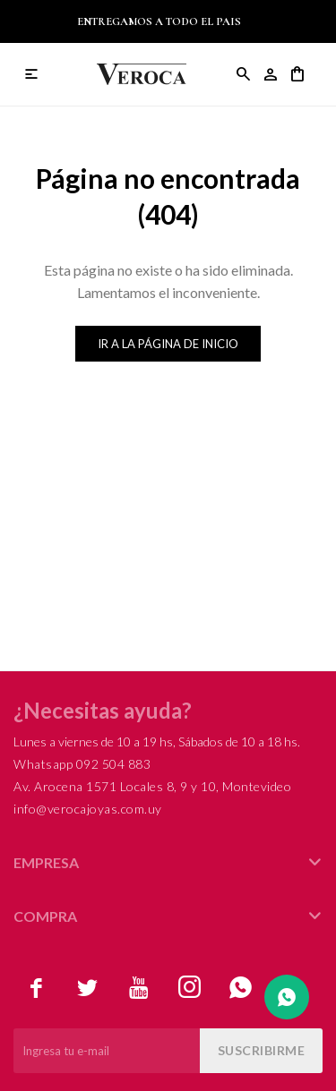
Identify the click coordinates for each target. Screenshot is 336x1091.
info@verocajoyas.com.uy (87, 808)
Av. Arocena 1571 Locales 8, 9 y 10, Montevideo (152, 786)
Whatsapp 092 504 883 (82, 763)
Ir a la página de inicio (168, 344)
